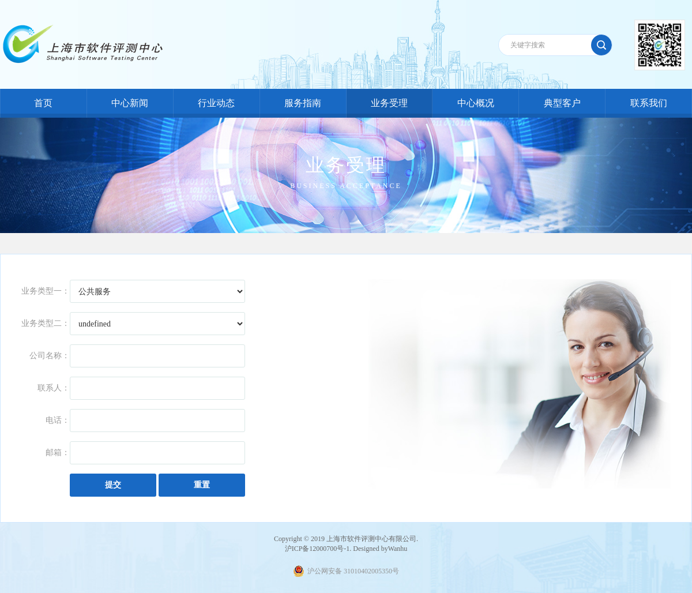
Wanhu (398, 549)
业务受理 (389, 103)
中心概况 (475, 103)
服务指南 (302, 103)
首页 (43, 103)
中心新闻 (129, 103)
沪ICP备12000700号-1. (318, 549)
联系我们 (648, 103)
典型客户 (562, 103)
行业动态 (216, 103)
